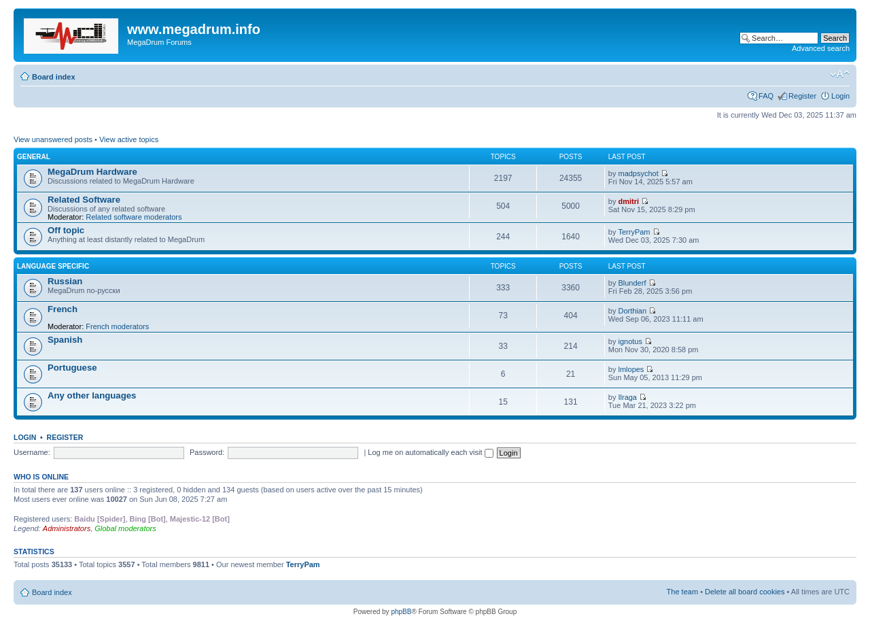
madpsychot (638, 173)
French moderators (117, 326)
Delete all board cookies (744, 592)
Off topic (66, 230)
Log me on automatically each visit (430, 452)
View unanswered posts (53, 139)
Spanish (65, 340)
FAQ (766, 96)
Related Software (84, 199)
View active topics (128, 139)
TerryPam (634, 232)
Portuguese (72, 367)
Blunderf (632, 283)
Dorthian (632, 311)
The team (682, 592)
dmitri (628, 201)
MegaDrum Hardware (92, 172)
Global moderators (125, 528)
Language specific (53, 266)
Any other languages (92, 395)
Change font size (840, 74)
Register (802, 96)
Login (840, 96)
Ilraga (627, 397)
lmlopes (631, 369)
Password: (207, 452)
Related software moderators (133, 217)
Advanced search (821, 48)
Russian (65, 281)
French (62, 309)
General (33, 156)
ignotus (630, 341)
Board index (53, 77)
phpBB (401, 611)
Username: (32, 452)
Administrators (66, 528)
